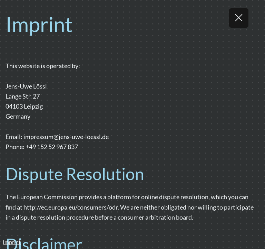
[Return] (238, 18)
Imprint (12, 242)
